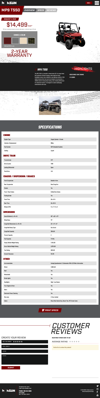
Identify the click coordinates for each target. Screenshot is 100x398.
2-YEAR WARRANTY (19, 54)
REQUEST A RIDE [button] (10, 19)
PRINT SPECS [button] (50, 310)
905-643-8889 (27, 391)
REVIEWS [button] (51, 10)
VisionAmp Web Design (89, 391)
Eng (89, 3)
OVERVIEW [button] (29, 10)
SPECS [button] (40, 10)
